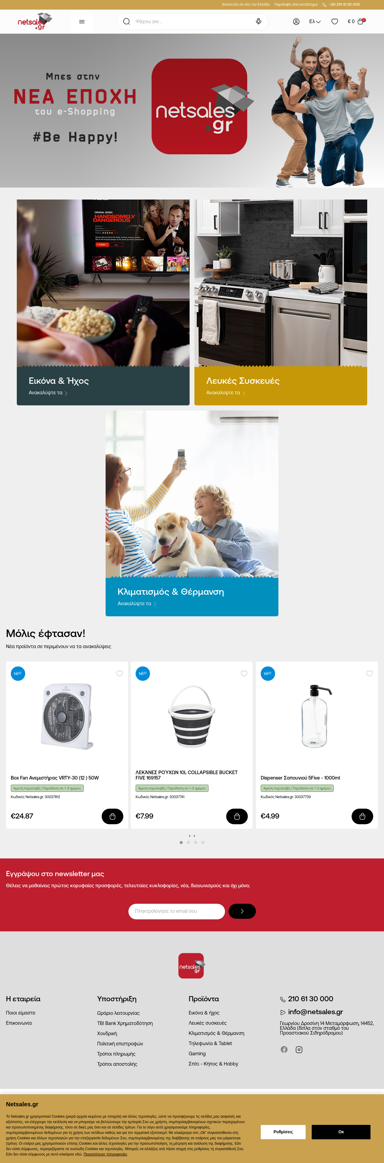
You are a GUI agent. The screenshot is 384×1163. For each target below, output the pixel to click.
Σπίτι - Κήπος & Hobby (213, 1064)
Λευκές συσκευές (208, 1023)
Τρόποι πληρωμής (116, 1054)
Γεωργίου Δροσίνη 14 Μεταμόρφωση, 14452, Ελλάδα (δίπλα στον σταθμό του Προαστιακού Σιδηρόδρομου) (327, 1028)
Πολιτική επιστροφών (120, 1044)
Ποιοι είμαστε (20, 1013)
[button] (181, 843)
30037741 (177, 797)
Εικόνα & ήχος (204, 1013)
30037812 (52, 797)
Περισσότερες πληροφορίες (106, 1154)
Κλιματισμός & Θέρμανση (216, 1033)
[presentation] (189, 835)
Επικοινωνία (19, 1023)
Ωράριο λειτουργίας (118, 1013)
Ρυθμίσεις (283, 1131)
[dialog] (192, 1128)
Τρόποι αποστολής (117, 1064)
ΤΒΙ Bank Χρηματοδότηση (125, 1023)
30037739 (303, 797)
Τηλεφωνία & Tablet (210, 1043)
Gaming (197, 1054)
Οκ (341, 1131)
